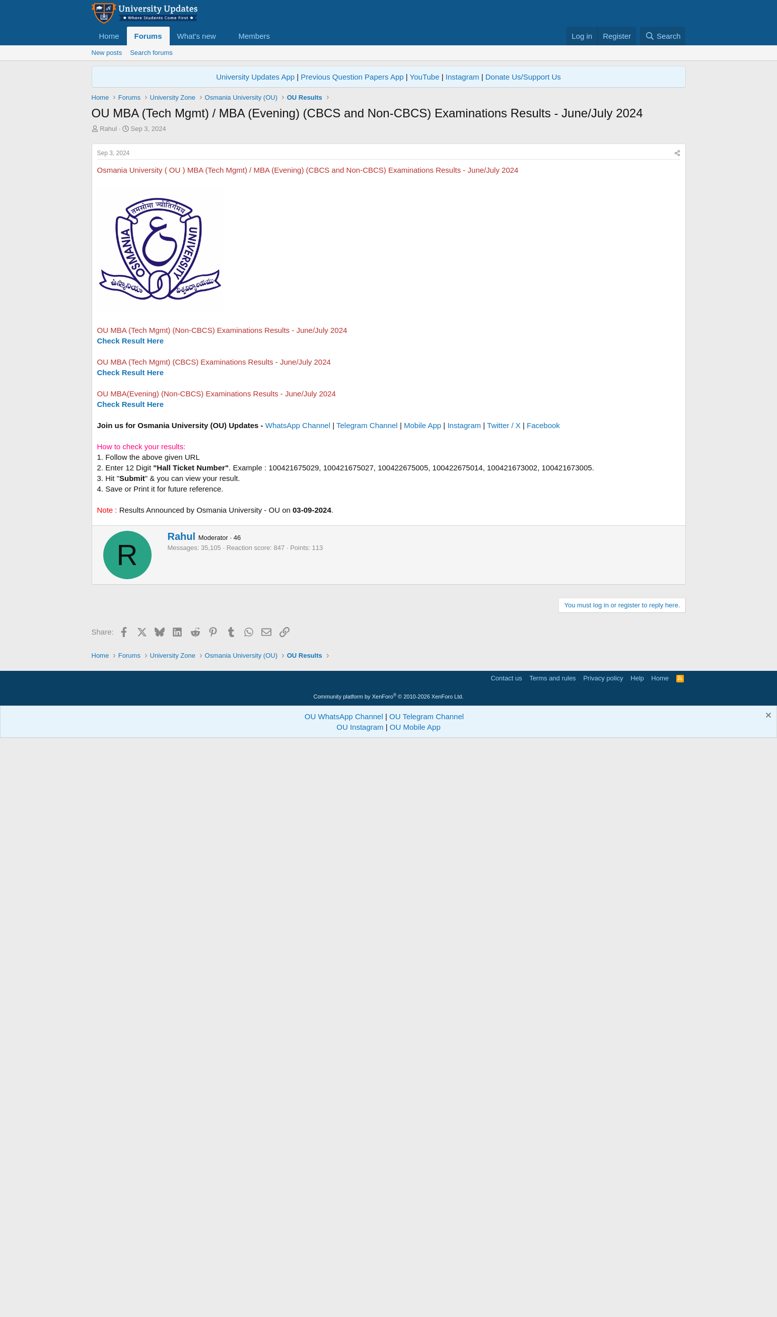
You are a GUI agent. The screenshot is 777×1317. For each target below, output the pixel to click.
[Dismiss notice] (767, 1290)
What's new (196, 36)
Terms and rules (552, 1252)
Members (254, 36)
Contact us (506, 1252)
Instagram (462, 77)
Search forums (151, 52)
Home (109, 36)
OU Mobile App (415, 1301)
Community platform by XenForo (389, 1271)
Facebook (543, 566)
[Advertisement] (389, 209)
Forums (148, 36)
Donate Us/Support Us (523, 77)
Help (637, 1252)
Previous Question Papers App (352, 77)
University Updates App (255, 77)
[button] (224, 36)
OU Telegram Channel (426, 1290)
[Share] (677, 294)
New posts (107, 52)
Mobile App (422, 566)
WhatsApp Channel (297, 566)
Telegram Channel (367, 566)
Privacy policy (603, 1252)
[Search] (663, 36)
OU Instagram (359, 1301)
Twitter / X (504, 566)
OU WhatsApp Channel (344, 1290)
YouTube (425, 77)
